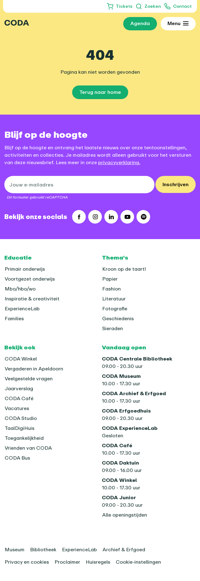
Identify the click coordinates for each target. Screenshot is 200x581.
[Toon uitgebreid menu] (178, 24)
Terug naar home (100, 92)
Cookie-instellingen (138, 562)
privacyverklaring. (119, 162)
